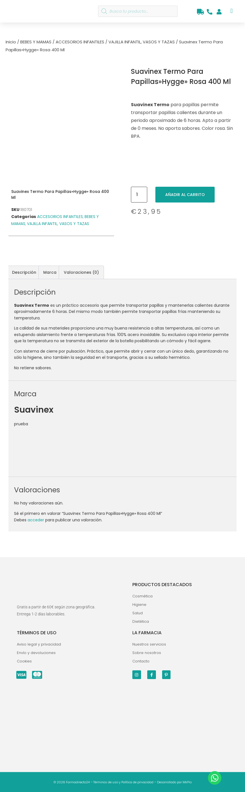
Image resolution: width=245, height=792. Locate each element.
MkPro (187, 782)
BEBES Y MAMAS (35, 42)
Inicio (11, 42)
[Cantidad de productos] (139, 195)
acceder (36, 520)
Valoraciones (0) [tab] (81, 272)
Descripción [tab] (24, 272)
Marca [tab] (49, 272)
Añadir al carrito (185, 194)
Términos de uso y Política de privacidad (123, 782)
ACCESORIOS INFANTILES (80, 42)
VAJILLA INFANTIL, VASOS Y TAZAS (141, 42)
